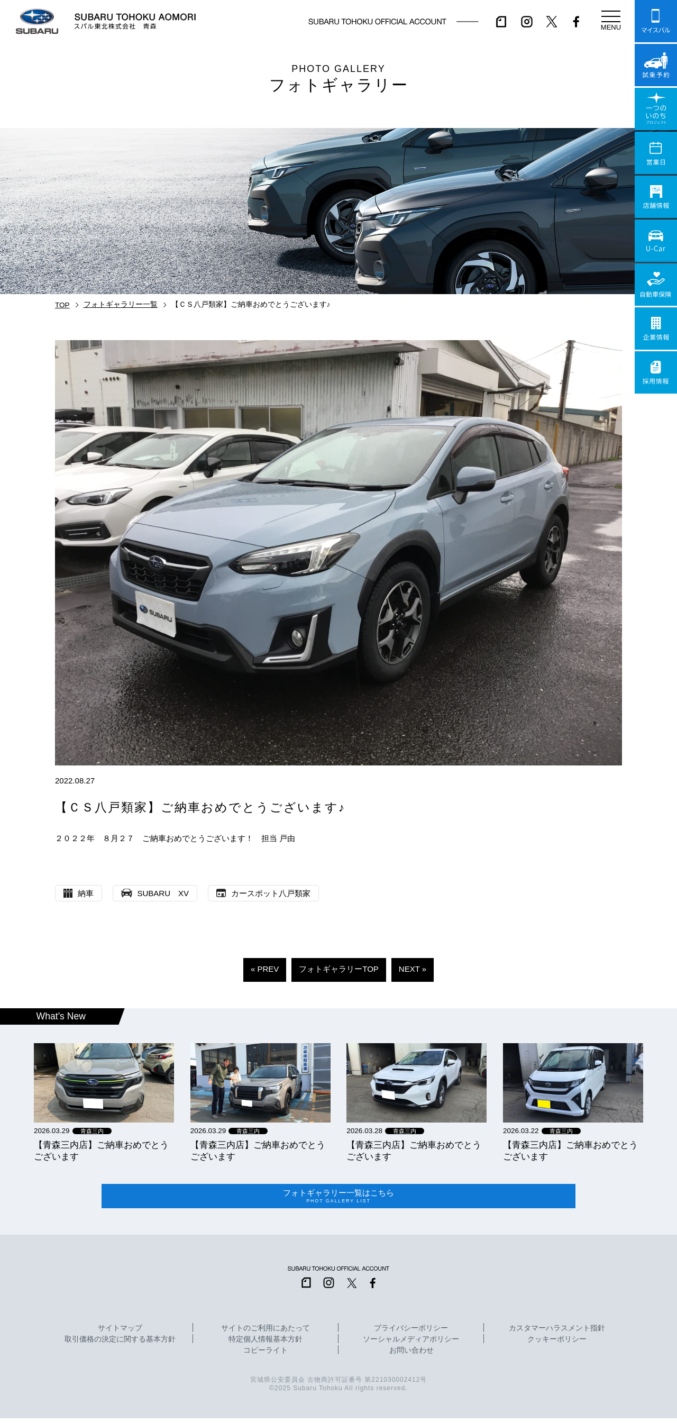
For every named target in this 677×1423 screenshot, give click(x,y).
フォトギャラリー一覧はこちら (338, 1198)
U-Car (656, 241)
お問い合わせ (411, 1354)
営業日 (656, 153)
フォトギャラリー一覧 (121, 304)
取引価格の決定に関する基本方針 (120, 1343)
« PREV (265, 968)
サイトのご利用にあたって (265, 1332)
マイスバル (656, 21)
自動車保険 (656, 284)
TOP (62, 305)
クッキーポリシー (557, 1343)
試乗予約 (656, 65)
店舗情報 (656, 197)
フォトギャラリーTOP (339, 968)
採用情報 (656, 372)
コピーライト (265, 1354)
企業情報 (656, 328)
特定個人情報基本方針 (265, 1343)
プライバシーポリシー (411, 1332)
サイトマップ (120, 1332)
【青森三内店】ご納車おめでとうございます (101, 1150)
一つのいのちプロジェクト (656, 109)
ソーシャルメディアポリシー (411, 1343)
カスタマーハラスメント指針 (557, 1332)
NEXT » (412, 968)
